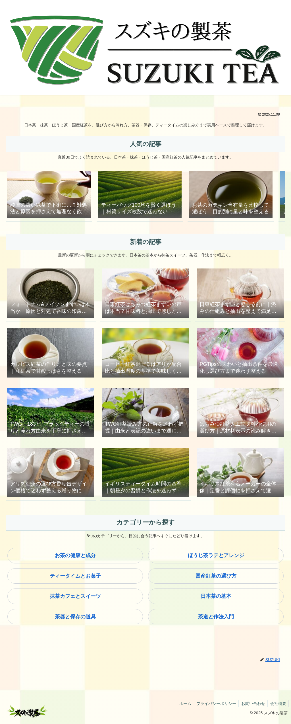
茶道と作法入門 (216, 619)
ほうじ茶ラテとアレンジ (216, 558)
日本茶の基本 (216, 599)
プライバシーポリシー (214, 706)
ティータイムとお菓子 (75, 578)
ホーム (182, 706)
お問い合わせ (252, 706)
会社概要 (278, 706)
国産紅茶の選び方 (216, 578)
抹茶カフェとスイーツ (75, 599)
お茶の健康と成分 (75, 558)
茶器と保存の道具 (75, 619)
